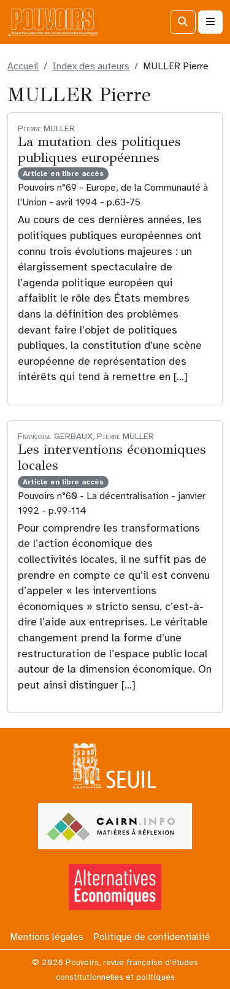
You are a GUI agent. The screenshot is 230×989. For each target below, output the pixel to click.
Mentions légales (46, 937)
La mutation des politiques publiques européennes (99, 150)
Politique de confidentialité (151, 937)
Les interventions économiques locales (111, 457)
